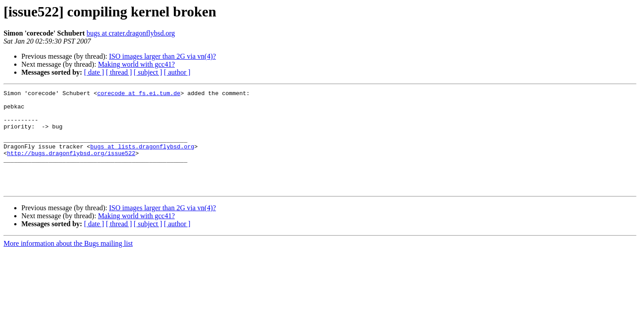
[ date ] (94, 72)
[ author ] (177, 72)
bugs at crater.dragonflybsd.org (131, 33)
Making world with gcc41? (136, 64)
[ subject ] (148, 72)
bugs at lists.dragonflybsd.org (142, 158)
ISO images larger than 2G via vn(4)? (162, 56)
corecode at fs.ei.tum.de (138, 94)
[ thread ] (119, 72)
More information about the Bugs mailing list (68, 263)
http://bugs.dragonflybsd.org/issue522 (71, 166)
